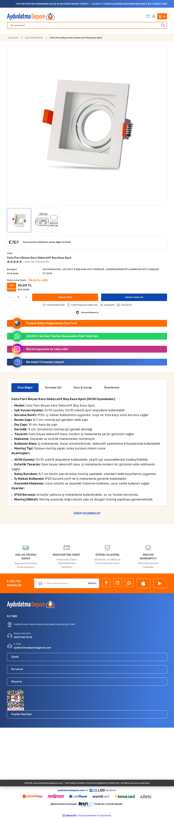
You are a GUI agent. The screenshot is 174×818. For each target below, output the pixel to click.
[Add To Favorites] (53, 305)
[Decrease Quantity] (9, 297)
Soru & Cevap (83, 387)
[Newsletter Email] (66, 583)
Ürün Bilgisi (25, 387)
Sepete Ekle (65, 297)
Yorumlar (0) (53, 387)
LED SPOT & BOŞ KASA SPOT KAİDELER (85, 269)
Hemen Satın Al (134, 297)
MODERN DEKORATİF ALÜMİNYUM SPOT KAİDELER (135, 269)
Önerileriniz (111, 387)
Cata (9, 253)
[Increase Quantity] (27, 297)
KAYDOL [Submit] (92, 583)
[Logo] (30, 16)
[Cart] (162, 16)
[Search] (87, 25)
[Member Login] (154, 16)
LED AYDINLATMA (52, 269)
